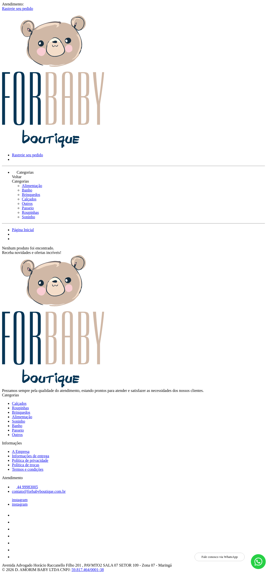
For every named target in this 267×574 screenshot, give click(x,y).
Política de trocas (25, 465)
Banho (27, 190)
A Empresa (21, 451)
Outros (27, 203)
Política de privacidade (30, 460)
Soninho (28, 217)
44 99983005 (25, 487)
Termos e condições (27, 469)
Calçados (29, 199)
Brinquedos (31, 194)
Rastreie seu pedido (17, 8)
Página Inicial (23, 230)
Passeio (28, 208)
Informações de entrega (30, 456)
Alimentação (32, 186)
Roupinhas (30, 212)
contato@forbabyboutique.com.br (39, 491)
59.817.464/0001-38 (87, 570)
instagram (20, 500)
